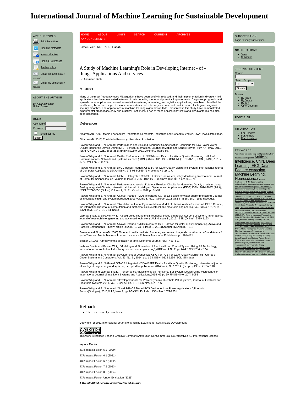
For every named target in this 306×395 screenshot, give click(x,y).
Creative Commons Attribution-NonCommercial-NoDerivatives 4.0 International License (166, 335)
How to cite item (49, 54)
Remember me (47, 133)
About (102, 34)
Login (120, 34)
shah (117, 47)
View (243, 54)
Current (160, 34)
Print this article (49, 41)
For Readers (248, 133)
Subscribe (246, 57)
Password (38, 128)
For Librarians (249, 138)
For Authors (247, 135)
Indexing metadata (51, 48)
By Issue (246, 98)
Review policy (48, 67)
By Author (246, 100)
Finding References (51, 61)
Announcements (93, 39)
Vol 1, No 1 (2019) (100, 47)
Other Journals (249, 105)
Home (85, 34)
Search (139, 34)
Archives (183, 34)
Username (39, 123)
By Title (245, 103)
